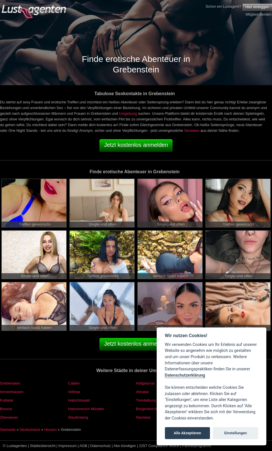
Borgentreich (146, 409)
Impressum (67, 446)
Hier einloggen (257, 7)
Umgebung (128, 113)
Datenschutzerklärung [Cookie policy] (185, 375)
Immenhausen (11, 392)
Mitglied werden (258, 14)
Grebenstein (10, 383)
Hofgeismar (145, 383)
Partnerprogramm (196, 446)
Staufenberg (78, 417)
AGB (83, 446)
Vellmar (74, 392)
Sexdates (191, 130)
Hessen (50, 429)
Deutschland (30, 429)
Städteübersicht (42, 446)
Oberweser (9, 417)
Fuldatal (6, 400)
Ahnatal (142, 392)
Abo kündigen (125, 446)
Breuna (6, 409)
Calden (74, 383)
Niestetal (143, 417)
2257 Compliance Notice (159, 446)
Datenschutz (100, 446)
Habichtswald (79, 400)
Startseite (8, 429)
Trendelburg (146, 400)
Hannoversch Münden (86, 409)
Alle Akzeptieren (187, 433)
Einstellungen (235, 433)
